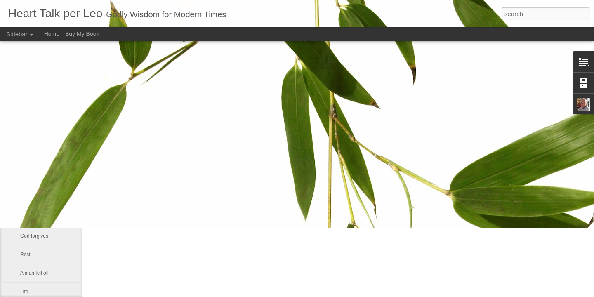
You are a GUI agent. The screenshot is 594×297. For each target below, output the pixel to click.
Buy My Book (82, 34)
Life (24, 292)
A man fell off (34, 273)
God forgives (34, 236)
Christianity (32, 199)
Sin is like (30, 217)
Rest (25, 254)
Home (51, 34)
